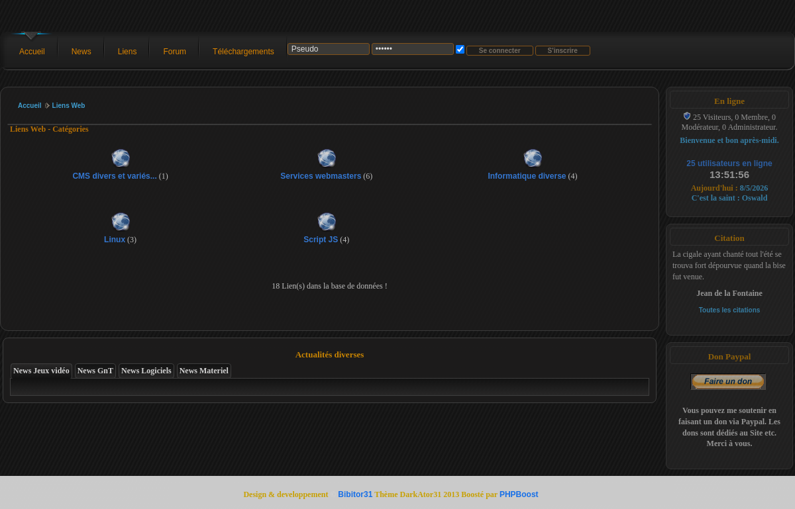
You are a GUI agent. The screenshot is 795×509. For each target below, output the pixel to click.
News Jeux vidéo (41, 370)
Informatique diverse (527, 176)
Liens (127, 51)
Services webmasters (320, 176)
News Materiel (204, 370)
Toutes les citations (730, 310)
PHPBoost (519, 494)
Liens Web (68, 105)
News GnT (95, 370)
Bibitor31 (355, 494)
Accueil (32, 51)
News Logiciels (146, 370)
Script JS (320, 239)
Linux (114, 239)
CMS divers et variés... (114, 176)
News (81, 51)
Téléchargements (243, 51)
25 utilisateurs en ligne (729, 163)
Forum (174, 51)
